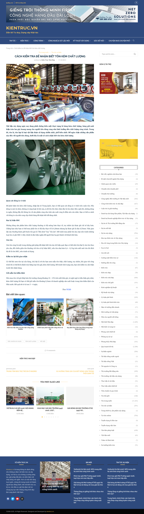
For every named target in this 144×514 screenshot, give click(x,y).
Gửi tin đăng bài (20, 3)
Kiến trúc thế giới (119, 282)
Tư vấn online (119, 415)
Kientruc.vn (10, 469)
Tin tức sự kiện (119, 406)
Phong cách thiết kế (119, 332)
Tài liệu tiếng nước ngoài (119, 356)
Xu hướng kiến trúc (119, 445)
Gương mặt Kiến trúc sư (119, 258)
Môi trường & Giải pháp (119, 312)
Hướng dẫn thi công (119, 263)
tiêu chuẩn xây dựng (14, 341)
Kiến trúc (24, 41)
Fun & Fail (119, 248)
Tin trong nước (119, 401)
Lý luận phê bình (119, 297)
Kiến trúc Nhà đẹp (48, 60)
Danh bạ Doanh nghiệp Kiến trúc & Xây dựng (119, 218)
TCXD (68, 289)
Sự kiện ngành (119, 351)
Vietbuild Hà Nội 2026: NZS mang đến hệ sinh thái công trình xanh (55, 486)
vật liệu (42, 341)
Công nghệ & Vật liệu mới (59, 41)
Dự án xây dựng (119, 233)
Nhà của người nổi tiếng (119, 317)
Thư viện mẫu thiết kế (119, 386)
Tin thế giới (119, 396)
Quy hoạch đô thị (119, 346)
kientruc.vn (50, 511)
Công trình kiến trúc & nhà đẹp (119, 204)
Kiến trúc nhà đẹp (119, 277)
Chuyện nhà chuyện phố (119, 41)
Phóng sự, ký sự (119, 337)
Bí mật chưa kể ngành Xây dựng (119, 179)
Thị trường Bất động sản (119, 371)
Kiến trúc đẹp (119, 272)
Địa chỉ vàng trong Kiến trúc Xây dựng (119, 243)
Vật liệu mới (119, 435)
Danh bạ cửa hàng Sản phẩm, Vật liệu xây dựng (119, 213)
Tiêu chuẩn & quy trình (119, 391)
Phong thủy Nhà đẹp (119, 341)
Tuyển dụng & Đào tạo (119, 420)
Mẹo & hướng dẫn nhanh (119, 307)
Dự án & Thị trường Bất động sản (119, 223)
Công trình (38, 41)
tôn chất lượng (30, 341)
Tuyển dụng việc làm (119, 425)
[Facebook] (136, 2)
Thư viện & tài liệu (119, 381)
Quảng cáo (9, 3)
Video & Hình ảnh (119, 440)
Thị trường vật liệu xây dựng (119, 376)
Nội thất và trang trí (119, 327)
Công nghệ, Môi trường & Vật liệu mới (119, 199)
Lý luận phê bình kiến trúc (119, 302)
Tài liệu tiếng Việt (119, 361)
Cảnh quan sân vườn (119, 184)
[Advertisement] (119, 116)
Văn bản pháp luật (119, 430)
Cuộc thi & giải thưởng (119, 208)
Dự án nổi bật (119, 228)
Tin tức (12, 41)
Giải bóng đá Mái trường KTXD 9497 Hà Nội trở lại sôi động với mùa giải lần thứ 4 (88, 485)
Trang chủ (9, 48)
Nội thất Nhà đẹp (119, 322)
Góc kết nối (99, 41)
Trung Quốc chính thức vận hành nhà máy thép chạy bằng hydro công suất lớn (87, 500)
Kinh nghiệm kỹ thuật (119, 287)
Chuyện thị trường (119, 194)
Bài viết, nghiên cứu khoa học (119, 174)
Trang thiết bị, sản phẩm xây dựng (119, 411)
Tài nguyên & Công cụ (119, 366)
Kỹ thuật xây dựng (81, 41)
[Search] (133, 41)
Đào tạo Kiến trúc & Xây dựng (119, 238)
